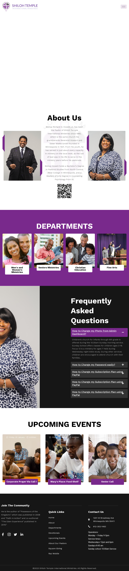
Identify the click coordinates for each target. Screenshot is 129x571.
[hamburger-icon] (123, 6)
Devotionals (54, 533)
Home (51, 517)
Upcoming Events (57, 538)
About (51, 523)
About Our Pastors (58, 543)
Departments (55, 528)
